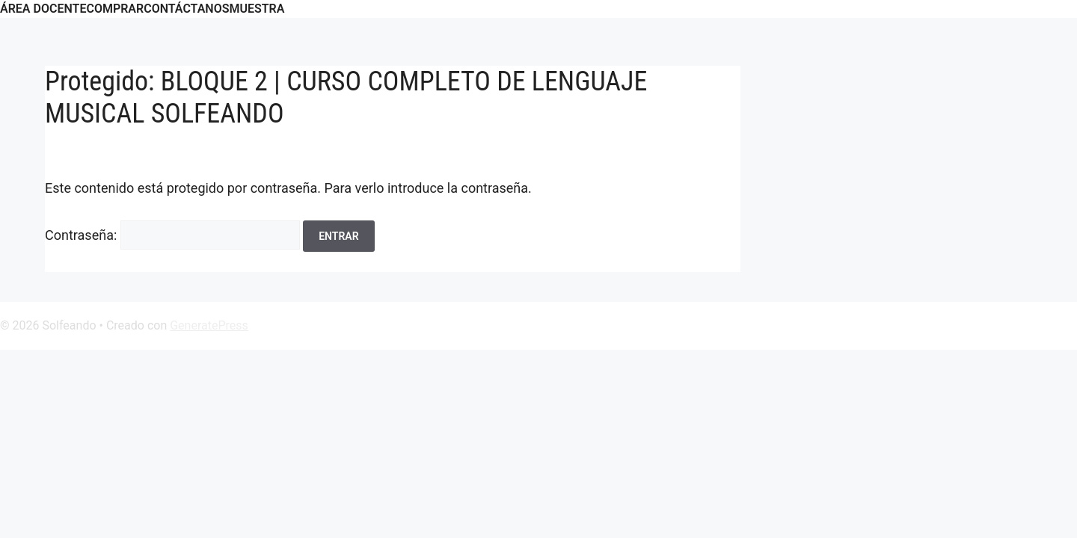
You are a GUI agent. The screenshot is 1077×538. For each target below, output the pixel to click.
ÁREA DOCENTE (43, 8)
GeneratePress (209, 325)
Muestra (256, 8)
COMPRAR (115, 8)
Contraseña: (172, 235)
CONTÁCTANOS (186, 8)
